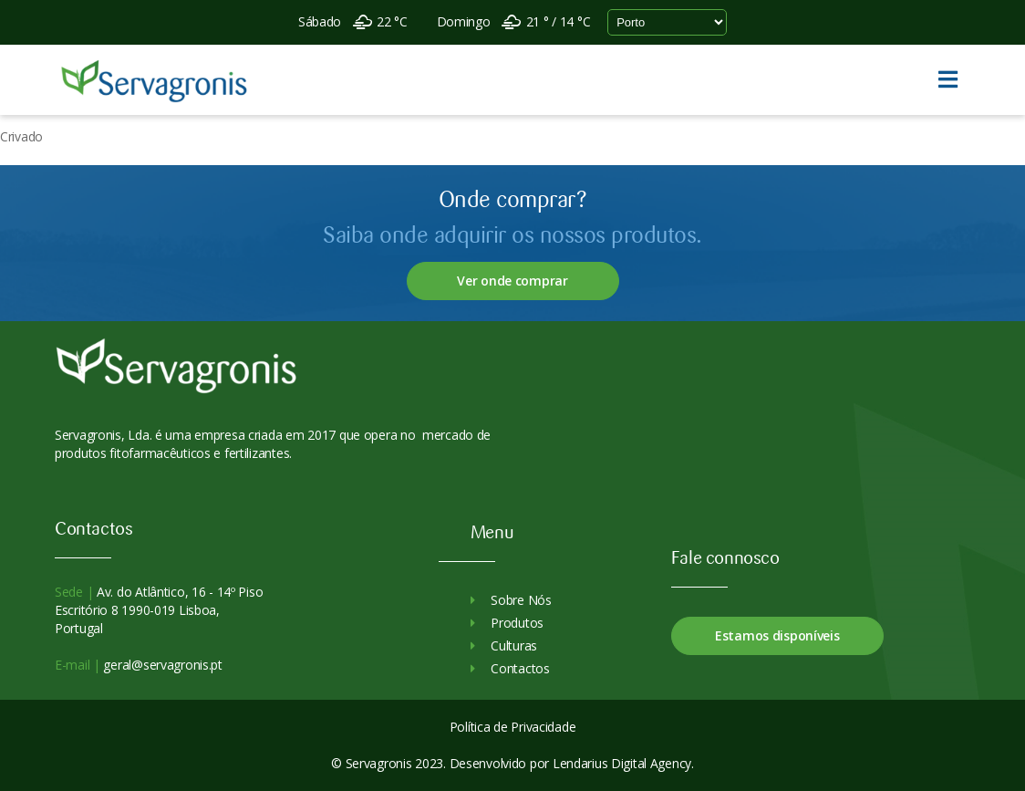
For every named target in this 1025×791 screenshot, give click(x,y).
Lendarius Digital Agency (622, 763)
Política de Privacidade (513, 726)
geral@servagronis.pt (161, 664)
